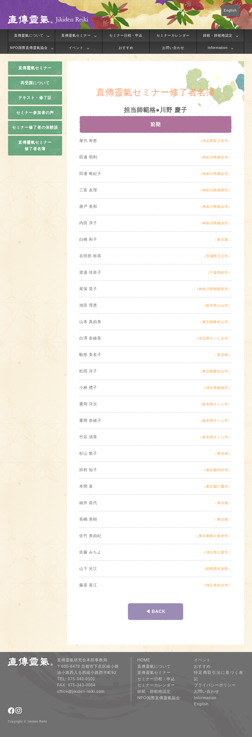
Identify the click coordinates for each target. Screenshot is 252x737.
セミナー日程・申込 (125, 35)
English (230, 10)
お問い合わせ (173, 48)
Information (218, 48)
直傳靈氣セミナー (76, 35)
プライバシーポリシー (215, 685)
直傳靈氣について (29, 35)
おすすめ (126, 48)
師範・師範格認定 (218, 35)
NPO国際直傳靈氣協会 (28, 48)
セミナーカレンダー (173, 35)
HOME (143, 660)
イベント (76, 48)
